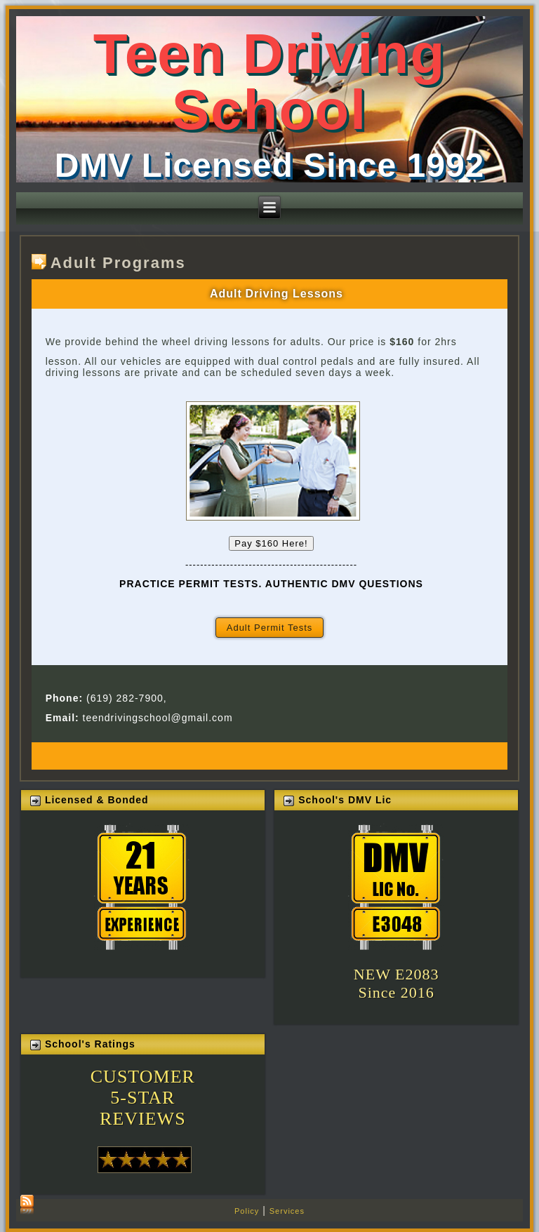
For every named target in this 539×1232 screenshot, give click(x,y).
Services (287, 1211)
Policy (246, 1211)
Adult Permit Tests (270, 627)
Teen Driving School (269, 81)
